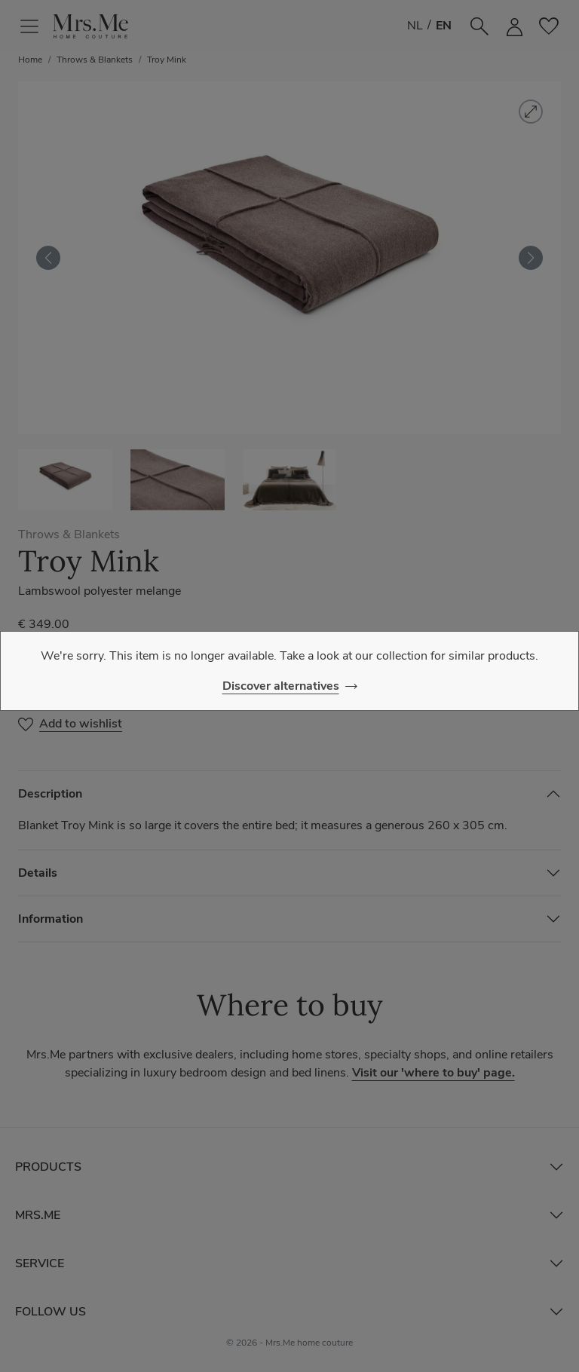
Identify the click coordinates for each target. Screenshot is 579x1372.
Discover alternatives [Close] (280, 686)
